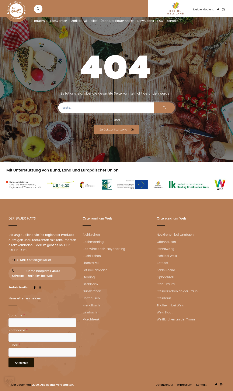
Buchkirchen (92, 256)
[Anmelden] (21, 362)
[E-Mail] (42, 352)
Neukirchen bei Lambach (175, 234)
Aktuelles (90, 21)
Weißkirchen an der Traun (176, 319)
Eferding (89, 277)
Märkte (75, 21)
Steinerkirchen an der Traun (177, 291)
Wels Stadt (165, 312)
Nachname (18, 330)
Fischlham (90, 284)
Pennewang (165, 249)
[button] (9, 381)
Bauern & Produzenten (50, 21)
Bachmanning (93, 242)
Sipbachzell (165, 277)
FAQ (160, 21)
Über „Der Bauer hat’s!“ (117, 21)
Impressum (184, 385)
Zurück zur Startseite (117, 129)
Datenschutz (164, 385)
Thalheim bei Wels (170, 305)
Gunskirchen (92, 291)
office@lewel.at (40, 260)
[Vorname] (42, 322)
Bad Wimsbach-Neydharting (104, 249)
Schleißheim (166, 270)
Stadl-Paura (166, 284)
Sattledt (162, 263)
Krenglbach (91, 305)
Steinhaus (164, 298)
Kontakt (172, 21)
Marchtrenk (91, 319)
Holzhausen (91, 298)
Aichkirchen (91, 234)
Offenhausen (166, 242)
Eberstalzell (91, 263)
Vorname (16, 315)
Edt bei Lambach (95, 270)
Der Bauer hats (21, 385)
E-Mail (14, 344)
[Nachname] (42, 337)
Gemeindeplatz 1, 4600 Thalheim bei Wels (43, 273)
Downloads (145, 21)
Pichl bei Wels (167, 256)
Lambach (90, 312)
